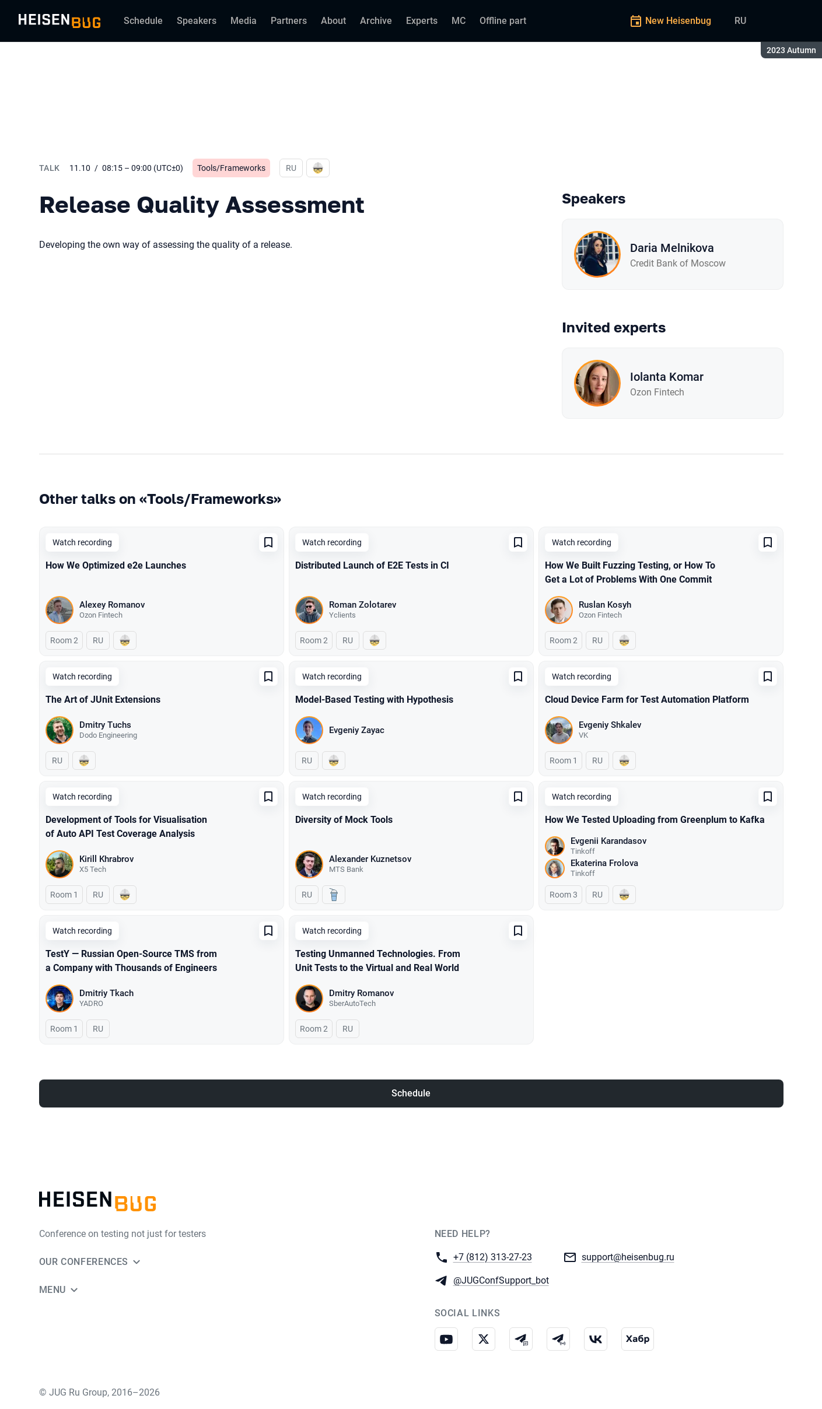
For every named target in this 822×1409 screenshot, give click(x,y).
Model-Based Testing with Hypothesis (374, 699)
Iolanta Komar (667, 377)
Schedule (411, 1093)
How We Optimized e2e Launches (116, 565)
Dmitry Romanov (361, 993)
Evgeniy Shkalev (610, 725)
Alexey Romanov (112, 604)
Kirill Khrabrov (106, 859)
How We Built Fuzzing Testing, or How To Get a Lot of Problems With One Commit (630, 572)
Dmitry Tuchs (105, 725)
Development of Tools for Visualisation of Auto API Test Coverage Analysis (126, 826)
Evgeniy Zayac (356, 730)
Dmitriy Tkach (106, 993)
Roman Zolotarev (362, 604)
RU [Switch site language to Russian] (740, 20)
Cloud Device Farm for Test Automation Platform (647, 699)
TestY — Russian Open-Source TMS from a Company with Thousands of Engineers (131, 960)
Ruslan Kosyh (605, 604)
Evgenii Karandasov (608, 841)
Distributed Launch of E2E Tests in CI (372, 565)
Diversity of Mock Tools (344, 819)
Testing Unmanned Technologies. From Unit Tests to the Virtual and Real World (377, 960)
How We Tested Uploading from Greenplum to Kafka (655, 819)
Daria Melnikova (672, 248)
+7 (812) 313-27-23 (492, 1256)
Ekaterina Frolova (604, 863)
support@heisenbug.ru (628, 1256)
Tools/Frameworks (231, 168)
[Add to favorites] (268, 542)
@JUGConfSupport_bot (501, 1280)
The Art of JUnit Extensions (103, 699)
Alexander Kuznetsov (370, 859)
